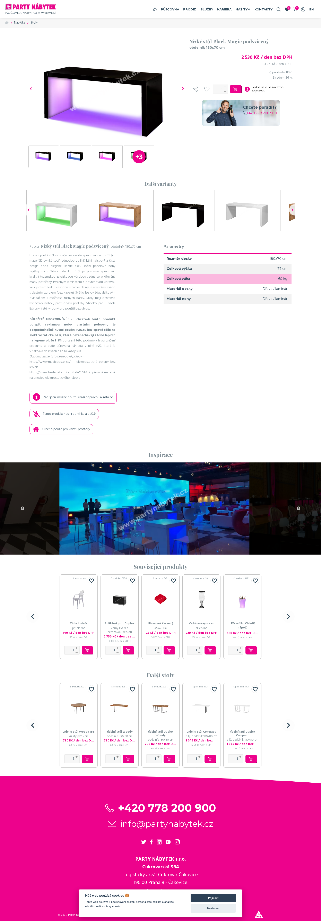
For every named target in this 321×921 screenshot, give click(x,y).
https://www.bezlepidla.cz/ (48, 372)
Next (298, 508)
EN (311, 9)
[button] (32, 616)
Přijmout (213, 898)
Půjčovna (170, 9)
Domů (155, 9)
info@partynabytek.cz (167, 823)
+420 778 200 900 (260, 113)
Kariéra (224, 9)
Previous (22, 508)
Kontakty (263, 9)
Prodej (190, 9)
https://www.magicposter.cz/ (49, 362)
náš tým (243, 9)
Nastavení (213, 908)
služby (207, 9)
